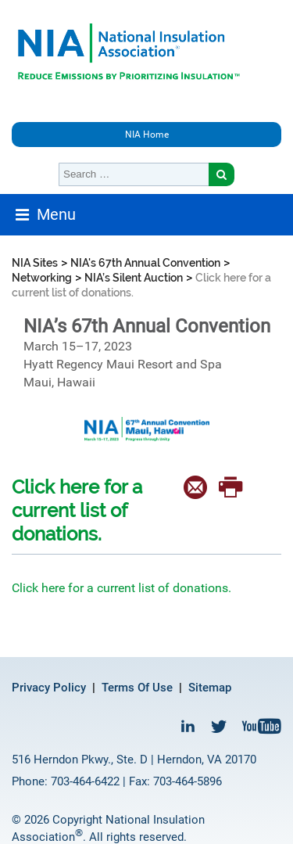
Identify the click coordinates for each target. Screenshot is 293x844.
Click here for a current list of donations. (121, 587)
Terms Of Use (137, 688)
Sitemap (209, 688)
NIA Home (147, 134)
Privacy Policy (49, 688)
